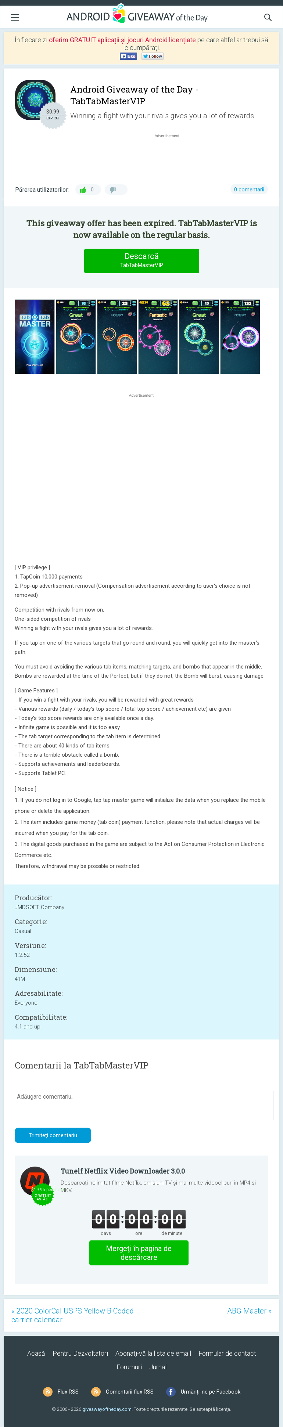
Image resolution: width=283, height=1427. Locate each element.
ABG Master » (249, 1311)
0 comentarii (249, 189)
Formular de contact (227, 1353)
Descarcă (141, 261)
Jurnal (157, 1367)
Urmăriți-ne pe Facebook (210, 1391)
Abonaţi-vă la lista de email (153, 1353)
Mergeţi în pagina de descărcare (139, 1253)
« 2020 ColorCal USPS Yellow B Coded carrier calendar (72, 1315)
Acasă (36, 1353)
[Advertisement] (171, 156)
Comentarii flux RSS (130, 1391)
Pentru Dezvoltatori (80, 1353)
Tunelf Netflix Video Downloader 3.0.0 (123, 1171)
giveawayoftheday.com (107, 1409)
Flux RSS (68, 1391)
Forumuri (129, 1367)
